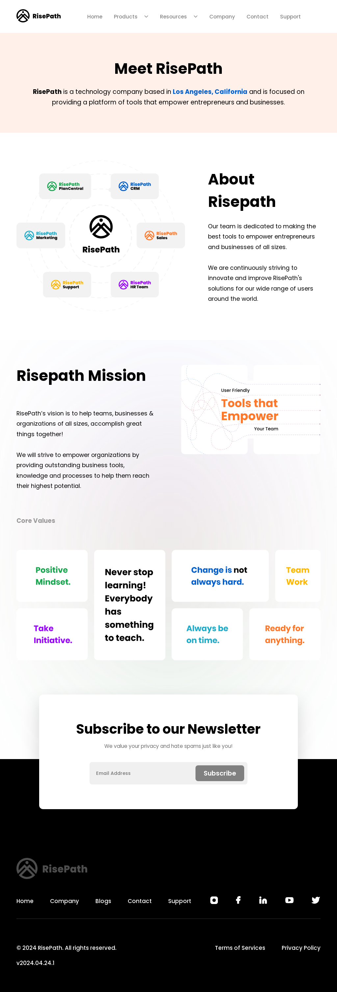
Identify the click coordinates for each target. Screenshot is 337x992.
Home (94, 16)
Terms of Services (240, 948)
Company (222, 16)
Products (131, 16)
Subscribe (220, 773)
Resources (179, 16)
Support (290, 16)
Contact (257, 16)
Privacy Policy (301, 948)
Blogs (103, 901)
